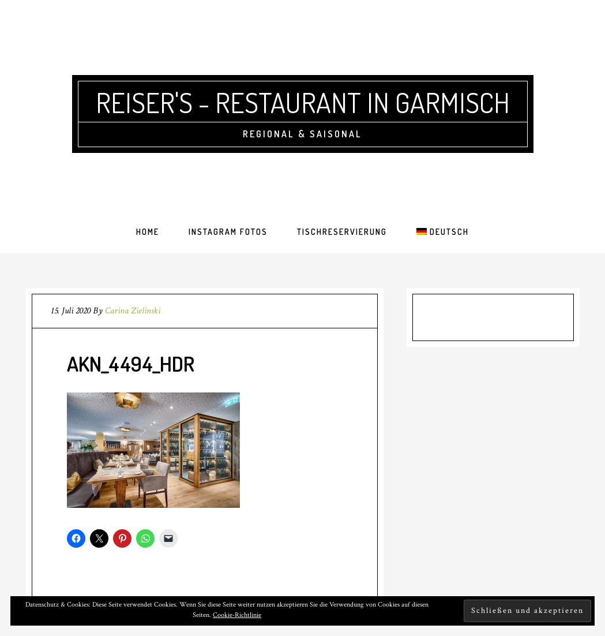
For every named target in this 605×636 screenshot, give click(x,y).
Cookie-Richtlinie (237, 615)
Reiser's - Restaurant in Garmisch (303, 102)
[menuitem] (442, 232)
